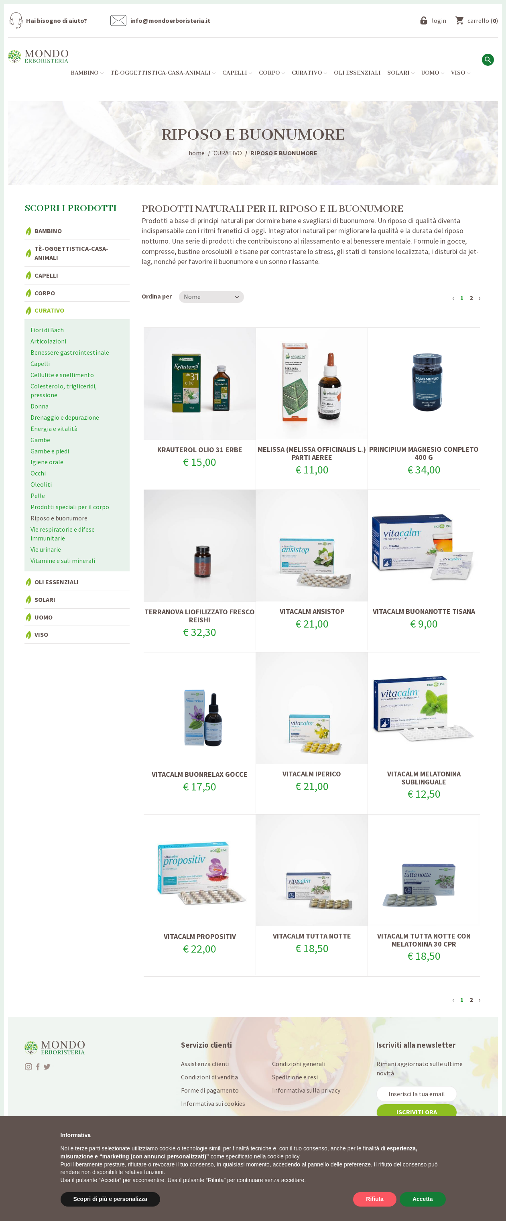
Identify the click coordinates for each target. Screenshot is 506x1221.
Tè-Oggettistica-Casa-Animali (71, 253)
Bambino (48, 231)
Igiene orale (46, 462)
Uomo (44, 617)
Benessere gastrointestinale (69, 352)
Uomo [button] (433, 73)
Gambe (40, 440)
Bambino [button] (87, 73)
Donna (39, 406)
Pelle (37, 496)
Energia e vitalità (53, 429)
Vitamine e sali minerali (62, 561)
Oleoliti (41, 484)
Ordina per (157, 296)
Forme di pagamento (210, 1090)
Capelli (46, 275)
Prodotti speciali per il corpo (69, 507)
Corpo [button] (272, 73)
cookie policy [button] (283, 1156)
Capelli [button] (237, 73)
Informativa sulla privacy (306, 1090)
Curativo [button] (309, 73)
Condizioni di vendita (209, 1077)
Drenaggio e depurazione (64, 417)
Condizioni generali (298, 1064)
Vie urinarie (45, 549)
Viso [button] (461, 73)
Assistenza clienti (205, 1064)
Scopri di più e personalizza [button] (110, 1199)
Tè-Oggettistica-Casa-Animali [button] (163, 73)
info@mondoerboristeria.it (170, 20)
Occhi (38, 473)
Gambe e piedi (49, 451)
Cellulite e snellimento (62, 375)
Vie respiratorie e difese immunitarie (62, 533)
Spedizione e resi (295, 1077)
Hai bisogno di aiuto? (56, 20)
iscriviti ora (416, 1112)
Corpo (45, 293)
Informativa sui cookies (213, 1103)
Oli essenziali (357, 73)
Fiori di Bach (47, 330)
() (482, 20)
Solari (45, 599)
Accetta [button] (423, 1199)
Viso (41, 634)
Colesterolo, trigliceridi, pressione (63, 390)
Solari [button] (401, 73)
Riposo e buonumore (58, 518)
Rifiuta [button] (375, 1199)
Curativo (49, 310)
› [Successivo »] (480, 298)
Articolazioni (48, 341)
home (197, 153)
